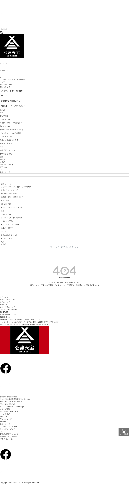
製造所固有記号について (9, 434)
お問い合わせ (5, 172)
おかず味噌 (5, 200)
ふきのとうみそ (7, 214)
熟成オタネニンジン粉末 (10, 225)
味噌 (2, 211)
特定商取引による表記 (8, 436)
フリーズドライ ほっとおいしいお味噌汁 (16, 187)
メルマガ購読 (5, 409)
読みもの (3, 167)
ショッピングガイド (7, 165)
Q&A (2, 170)
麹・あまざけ (6, 204)
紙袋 (2, 242)
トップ (2, 82)
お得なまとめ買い (7, 238)
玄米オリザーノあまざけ (10, 190)
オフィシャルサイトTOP (9, 412)
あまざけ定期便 (7, 228)
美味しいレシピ (6, 419)
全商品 (2, 162)
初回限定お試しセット (9, 194)
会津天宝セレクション (9, 235)
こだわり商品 (5, 414)
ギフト (3, 231)
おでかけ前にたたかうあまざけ (12, 207)
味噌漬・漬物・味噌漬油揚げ (12, 197)
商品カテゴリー (6, 84)
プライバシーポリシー (8, 439)
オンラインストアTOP (8, 427)
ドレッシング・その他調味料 (12, 218)
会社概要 (3, 422)
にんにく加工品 (7, 221)
